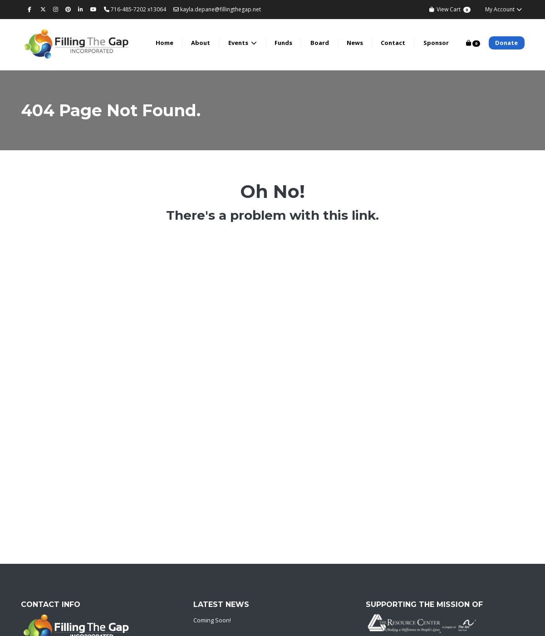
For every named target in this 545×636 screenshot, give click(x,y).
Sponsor (436, 43)
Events (239, 43)
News (355, 43)
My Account (504, 9)
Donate (506, 43)
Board (319, 43)
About (200, 43)
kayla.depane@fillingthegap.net (217, 9)
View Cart (449, 9)
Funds (283, 43)
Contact (393, 43)
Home (164, 43)
